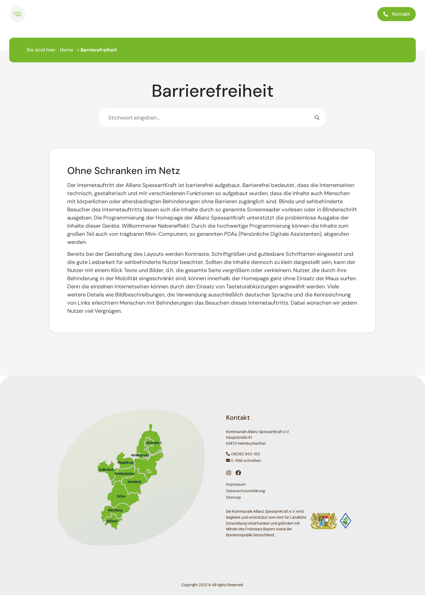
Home (66, 57)
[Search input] (210, 125)
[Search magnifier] (317, 125)
